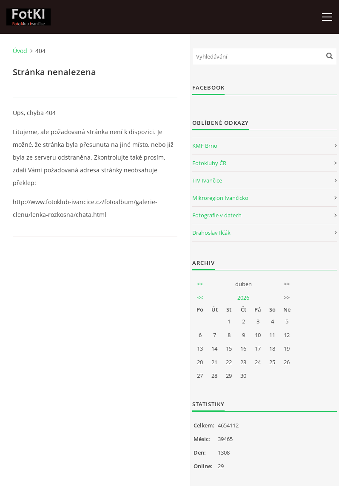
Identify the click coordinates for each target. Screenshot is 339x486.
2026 (243, 297)
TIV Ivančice (207, 180)
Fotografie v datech (217, 215)
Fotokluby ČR (209, 163)
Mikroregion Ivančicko (220, 198)
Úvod (20, 51)
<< (200, 284)
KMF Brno (204, 145)
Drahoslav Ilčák (211, 232)
